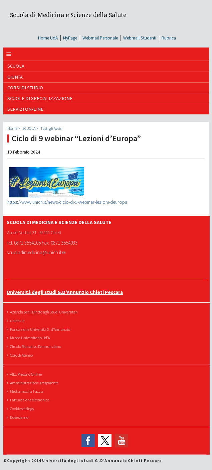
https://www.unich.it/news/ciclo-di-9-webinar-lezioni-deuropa (67, 202)
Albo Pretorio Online (27, 374)
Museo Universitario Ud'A (31, 337)
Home (12, 128)
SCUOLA (15, 66)
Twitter (105, 441)
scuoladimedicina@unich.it (36, 252)
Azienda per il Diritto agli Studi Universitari (45, 311)
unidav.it (18, 320)
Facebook (88, 441)
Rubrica (169, 38)
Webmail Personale (100, 38)
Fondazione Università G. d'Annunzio (41, 329)
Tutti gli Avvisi (51, 128)
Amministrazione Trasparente (35, 382)
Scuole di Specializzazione (39, 98)
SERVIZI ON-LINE (25, 109)
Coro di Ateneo (22, 355)
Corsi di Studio (25, 88)
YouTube (121, 441)
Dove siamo (20, 417)
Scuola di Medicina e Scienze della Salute (68, 14)
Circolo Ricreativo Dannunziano (36, 346)
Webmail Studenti (139, 38)
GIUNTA (15, 77)
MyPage (70, 38)
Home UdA (48, 38)
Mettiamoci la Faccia (27, 391)
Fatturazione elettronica (30, 399)
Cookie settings (23, 408)
